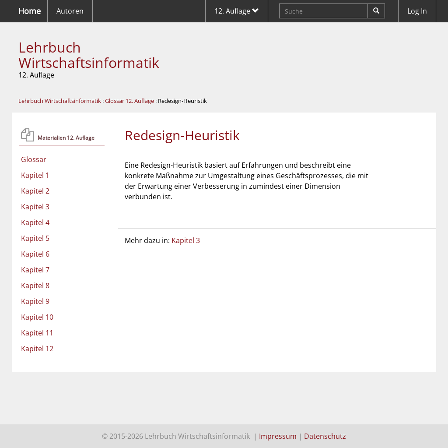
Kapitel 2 (35, 191)
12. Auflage (236, 11)
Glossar (33, 159)
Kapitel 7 (35, 270)
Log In (417, 11)
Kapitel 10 (37, 317)
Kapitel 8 (35, 285)
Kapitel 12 (37, 348)
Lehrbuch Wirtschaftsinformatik (88, 55)
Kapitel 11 (37, 333)
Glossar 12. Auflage (129, 101)
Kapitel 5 (35, 238)
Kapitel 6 (35, 254)
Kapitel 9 (35, 301)
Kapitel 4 (35, 222)
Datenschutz (325, 436)
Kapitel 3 (35, 207)
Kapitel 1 (35, 175)
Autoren (70, 11)
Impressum (278, 436)
